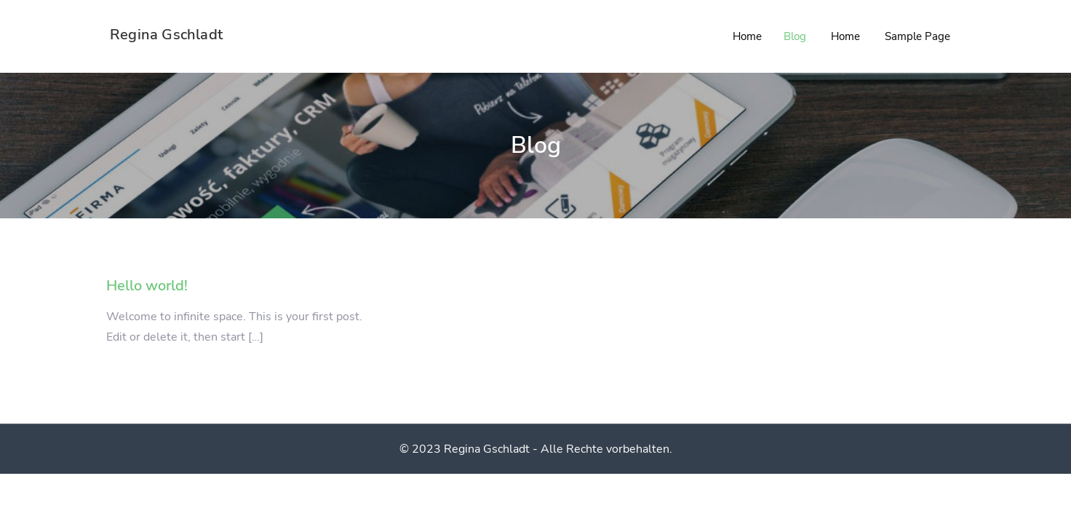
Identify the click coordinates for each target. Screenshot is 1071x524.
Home (747, 36)
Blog (795, 36)
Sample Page (917, 36)
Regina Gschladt (166, 34)
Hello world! (147, 285)
